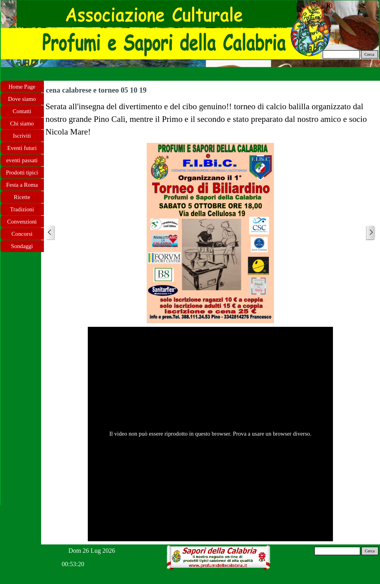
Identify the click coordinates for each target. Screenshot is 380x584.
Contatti (22, 111)
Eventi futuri (21, 148)
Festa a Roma (22, 185)
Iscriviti (22, 136)
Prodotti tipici (22, 172)
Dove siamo (22, 99)
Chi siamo (22, 123)
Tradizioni (22, 209)
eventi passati (22, 160)
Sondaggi (22, 246)
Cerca (369, 54)
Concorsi (21, 234)
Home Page (22, 86)
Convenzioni (22, 221)
